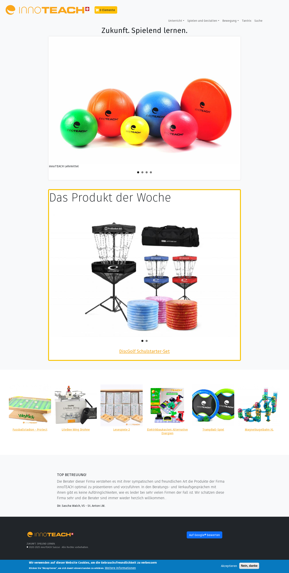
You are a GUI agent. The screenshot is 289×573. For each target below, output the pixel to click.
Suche (258, 20)
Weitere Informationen (120, 568)
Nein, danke (249, 566)
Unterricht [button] (175, 20)
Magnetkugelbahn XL (259, 429)
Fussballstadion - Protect (30, 429)
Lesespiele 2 (121, 429)
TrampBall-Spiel (213, 429)
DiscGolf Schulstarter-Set (144, 351)
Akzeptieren (229, 566)
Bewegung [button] (229, 20)
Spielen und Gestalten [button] (202, 20)
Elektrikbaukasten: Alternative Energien (167, 431)
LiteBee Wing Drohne (76, 429)
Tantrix (246, 20)
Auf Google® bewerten (204, 535)
